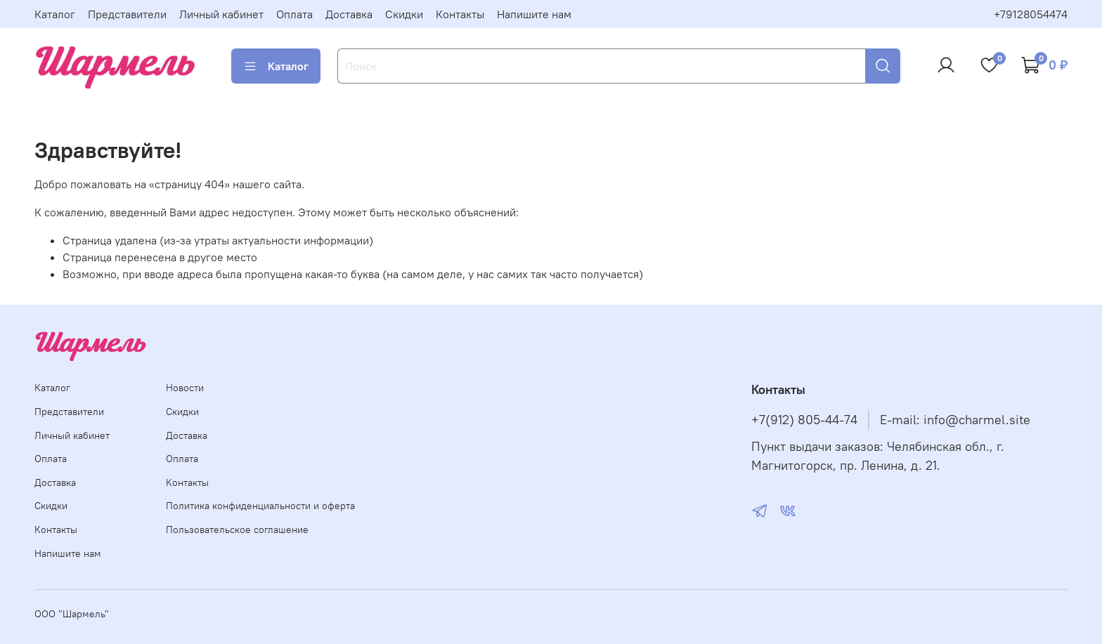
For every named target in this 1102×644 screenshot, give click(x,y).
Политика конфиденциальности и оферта (260, 505)
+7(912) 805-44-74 (804, 420)
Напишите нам (534, 14)
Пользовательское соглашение (237, 529)
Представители (127, 14)
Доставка (348, 14)
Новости (185, 387)
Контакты (460, 14)
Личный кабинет (221, 14)
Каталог (54, 14)
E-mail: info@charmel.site (955, 420)
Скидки (404, 14)
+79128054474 (1031, 14)
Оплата (294, 14)
